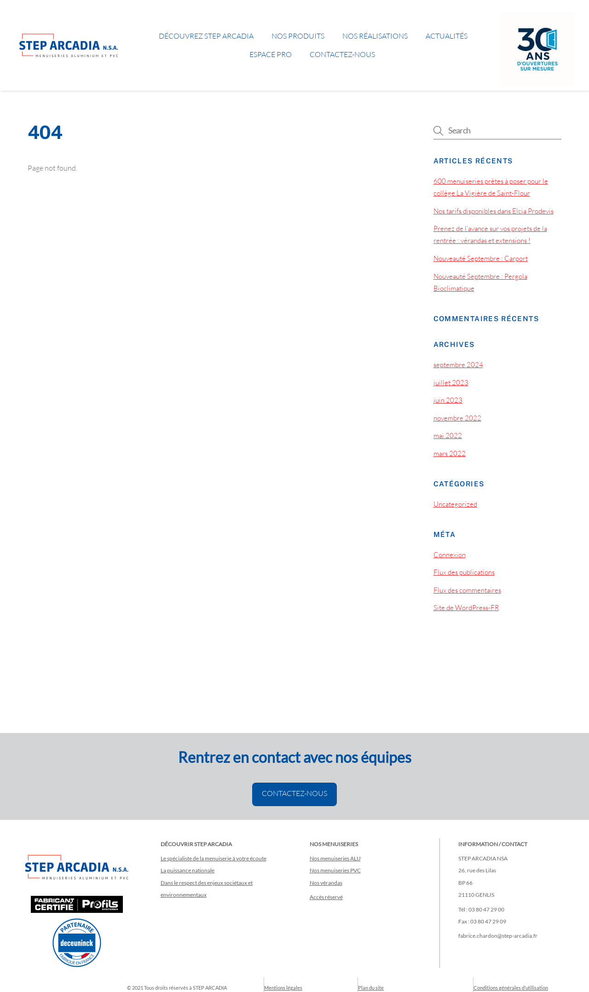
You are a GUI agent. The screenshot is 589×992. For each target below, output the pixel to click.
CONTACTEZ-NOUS (294, 793)
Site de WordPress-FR (466, 607)
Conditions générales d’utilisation (511, 988)
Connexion (449, 554)
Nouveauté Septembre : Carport (480, 258)
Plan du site (371, 988)
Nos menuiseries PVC (335, 870)
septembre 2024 (458, 364)
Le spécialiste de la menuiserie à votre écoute (213, 858)
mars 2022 (449, 453)
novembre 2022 (457, 418)
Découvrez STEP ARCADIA (206, 35)
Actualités (447, 35)
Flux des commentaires (467, 590)
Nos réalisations (375, 35)
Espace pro (270, 54)
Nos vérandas (326, 882)
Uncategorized (455, 504)
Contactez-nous (342, 54)
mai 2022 (447, 435)
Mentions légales (283, 988)
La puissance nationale (187, 870)
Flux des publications (464, 572)
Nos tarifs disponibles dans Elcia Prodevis (493, 211)
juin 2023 (447, 400)
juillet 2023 (450, 382)
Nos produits (297, 35)
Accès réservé (326, 897)
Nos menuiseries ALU (335, 858)
